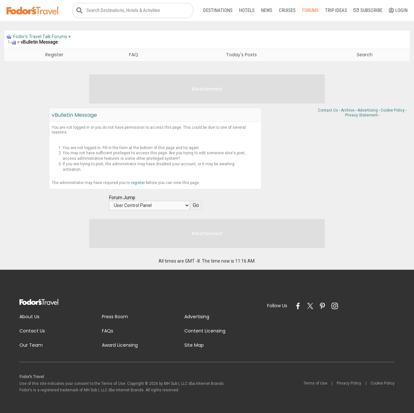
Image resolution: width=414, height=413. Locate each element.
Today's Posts (241, 54)
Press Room (115, 316)
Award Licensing (120, 345)
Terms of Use (315, 383)
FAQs (107, 331)
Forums (310, 10)
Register (54, 54)
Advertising (367, 110)
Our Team (31, 345)
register (138, 182)
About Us (29, 316)
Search (365, 54)
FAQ (133, 54)
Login (398, 10)
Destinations (218, 10)
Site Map (194, 345)
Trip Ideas (336, 10)
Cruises (287, 10)
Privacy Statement (361, 115)
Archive (347, 110)
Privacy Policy (349, 383)
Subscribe (368, 10)
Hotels (247, 10)
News (266, 10)
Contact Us (328, 110)
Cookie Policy (393, 110)
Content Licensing (204, 331)
